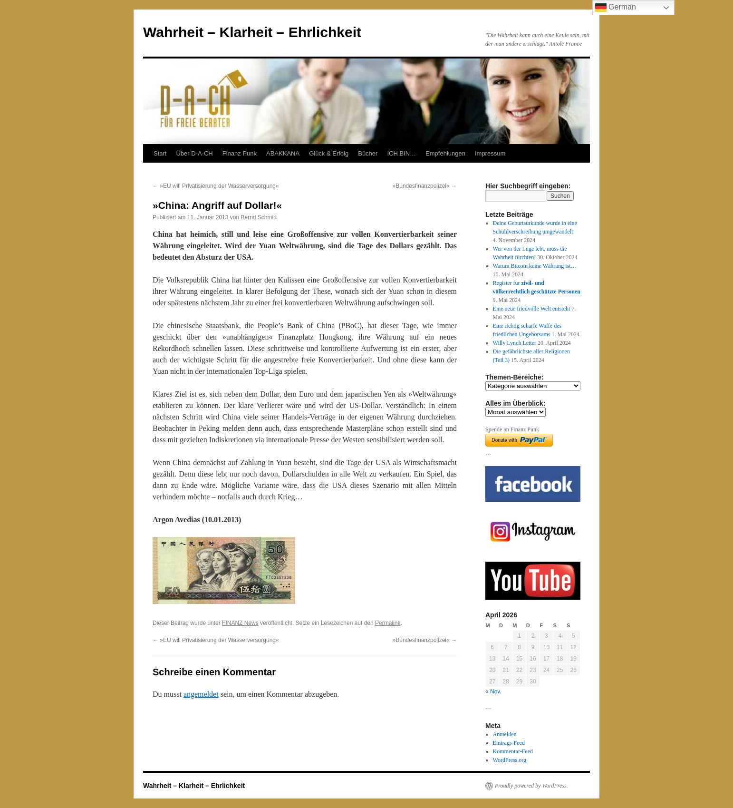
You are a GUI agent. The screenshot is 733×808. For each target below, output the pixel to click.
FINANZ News (240, 623)
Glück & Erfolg (328, 153)
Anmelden (505, 734)
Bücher (367, 153)
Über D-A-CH (194, 153)
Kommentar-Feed (513, 751)
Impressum (490, 153)
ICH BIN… (401, 153)
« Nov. (493, 691)
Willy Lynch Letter (515, 343)
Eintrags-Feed (509, 743)
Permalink (387, 623)
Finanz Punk (239, 153)
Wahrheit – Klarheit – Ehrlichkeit (252, 32)
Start (160, 153)
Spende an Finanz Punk (512, 429)
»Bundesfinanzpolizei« (425, 186)
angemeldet (201, 694)
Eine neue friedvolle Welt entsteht (531, 308)
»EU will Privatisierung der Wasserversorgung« (216, 186)
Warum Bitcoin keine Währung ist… (535, 266)
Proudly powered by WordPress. (531, 785)
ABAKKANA (282, 153)
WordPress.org (509, 760)
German (615, 7)
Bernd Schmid (259, 217)
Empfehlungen (445, 153)
